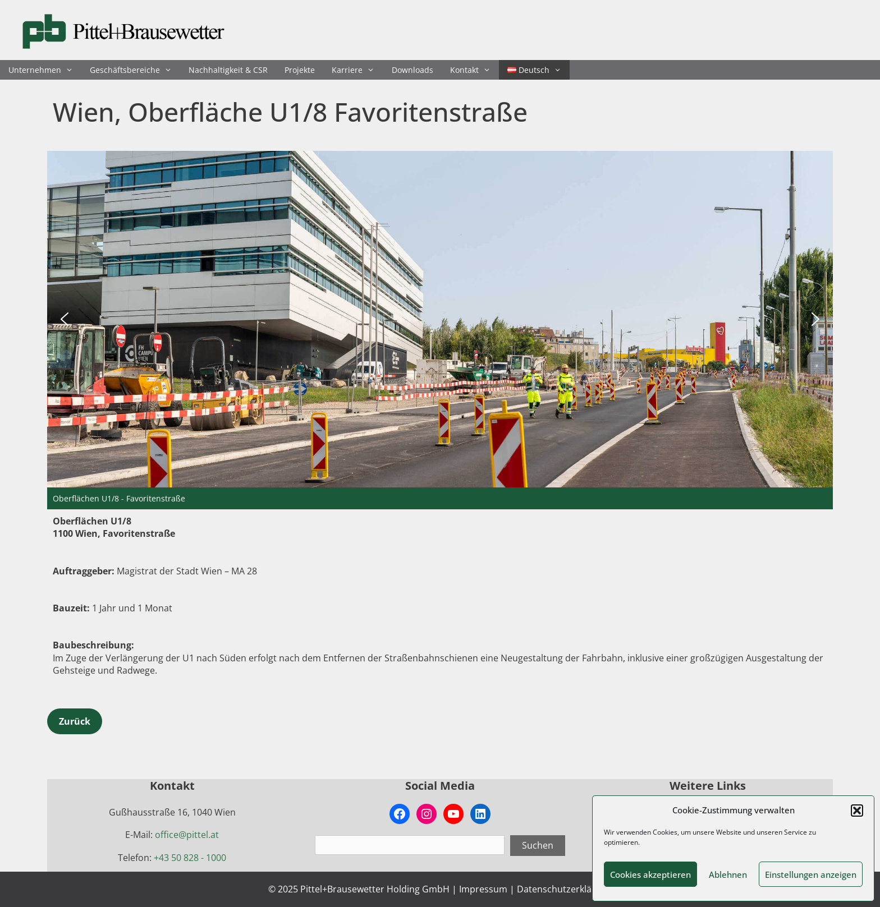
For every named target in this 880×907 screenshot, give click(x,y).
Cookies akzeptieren (650, 874)
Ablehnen (728, 874)
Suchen (537, 845)
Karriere (357, 70)
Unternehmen (44, 70)
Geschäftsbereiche (135, 70)
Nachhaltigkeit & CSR (228, 70)
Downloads (412, 70)
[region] (440, 330)
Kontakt (474, 70)
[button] (857, 810)
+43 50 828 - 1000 (190, 857)
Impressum (483, 889)
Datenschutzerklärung (564, 889)
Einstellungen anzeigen (810, 874)
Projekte (300, 70)
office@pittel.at (187, 834)
